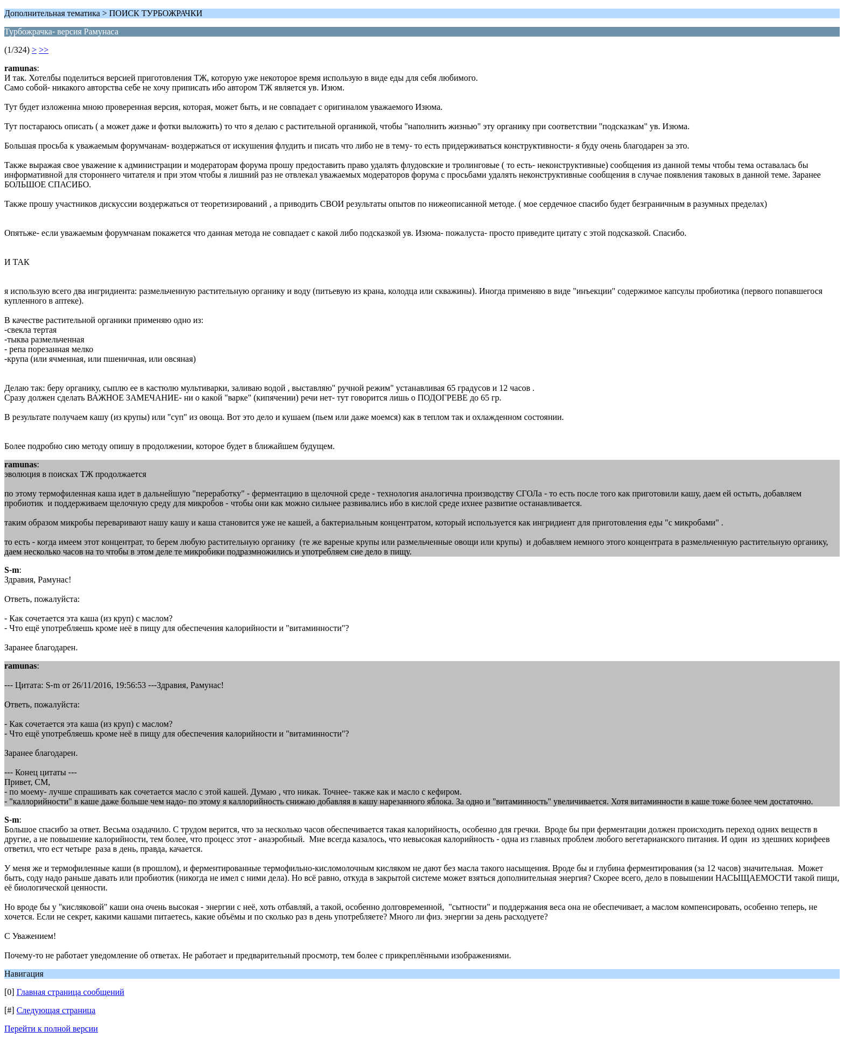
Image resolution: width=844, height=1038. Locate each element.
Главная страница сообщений (70, 992)
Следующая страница (56, 1010)
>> (43, 49)
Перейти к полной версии (51, 1028)
